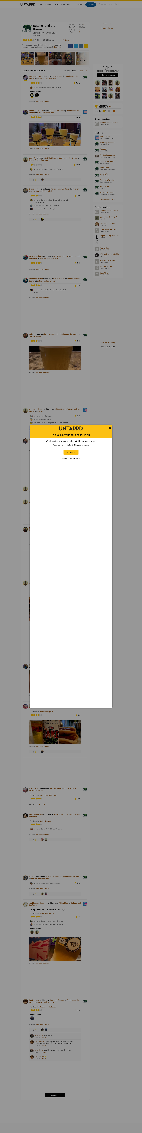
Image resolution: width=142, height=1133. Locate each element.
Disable (71, 452)
